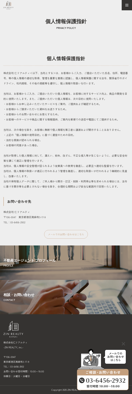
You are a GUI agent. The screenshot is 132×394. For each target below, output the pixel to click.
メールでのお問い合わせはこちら (66, 234)
